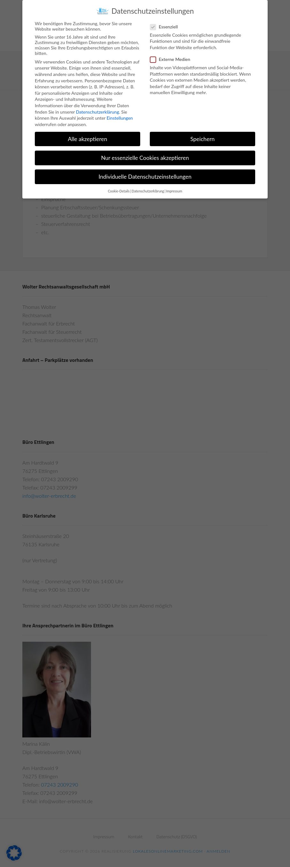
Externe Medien (172, 59)
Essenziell (166, 26)
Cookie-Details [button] (119, 191)
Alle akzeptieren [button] (87, 139)
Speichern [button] (202, 139)
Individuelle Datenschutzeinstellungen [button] (145, 176)
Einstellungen (120, 118)
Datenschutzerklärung (97, 112)
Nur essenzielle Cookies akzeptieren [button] (145, 157)
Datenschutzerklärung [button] (148, 191)
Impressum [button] (174, 191)
